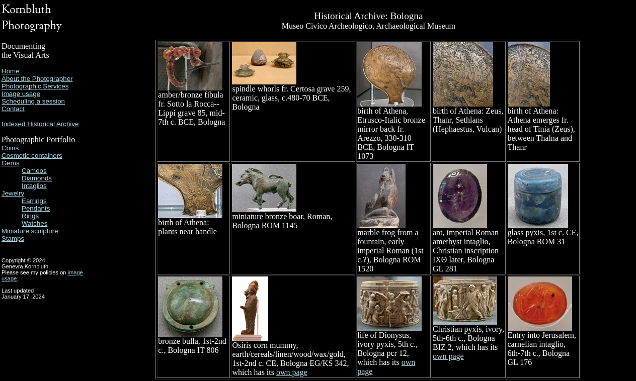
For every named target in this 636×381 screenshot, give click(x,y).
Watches (34, 223)
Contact (13, 109)
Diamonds (37, 178)
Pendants (36, 208)
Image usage (21, 94)
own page (291, 372)
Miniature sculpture (30, 231)
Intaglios (34, 185)
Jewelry (13, 193)
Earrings (34, 201)
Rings (30, 216)
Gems (11, 163)
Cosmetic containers (32, 155)
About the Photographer (37, 78)
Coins (10, 148)
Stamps (13, 238)
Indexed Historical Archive (40, 124)
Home (11, 71)
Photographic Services (35, 86)
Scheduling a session (33, 101)
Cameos (34, 170)
